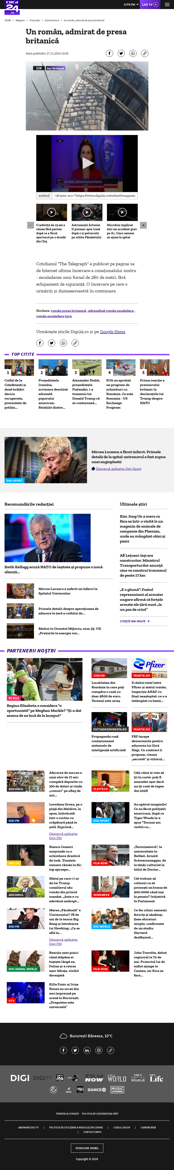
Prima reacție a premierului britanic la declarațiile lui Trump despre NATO (152, 391)
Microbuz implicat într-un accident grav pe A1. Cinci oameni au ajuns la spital (122, 231)
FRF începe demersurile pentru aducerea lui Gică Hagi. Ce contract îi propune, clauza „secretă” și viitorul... (148, 747)
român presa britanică (69, 310)
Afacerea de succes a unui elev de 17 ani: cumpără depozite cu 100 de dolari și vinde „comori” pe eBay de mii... (65, 783)
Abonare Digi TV (28, 1127)
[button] (87, 163)
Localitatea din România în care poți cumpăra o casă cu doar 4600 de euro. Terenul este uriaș (108, 691)
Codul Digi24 (122, 1127)
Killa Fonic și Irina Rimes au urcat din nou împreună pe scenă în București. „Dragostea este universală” (64, 995)
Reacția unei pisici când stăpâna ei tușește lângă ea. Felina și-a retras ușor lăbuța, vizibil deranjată (64, 963)
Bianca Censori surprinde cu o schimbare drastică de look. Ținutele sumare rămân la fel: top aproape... (65, 858)
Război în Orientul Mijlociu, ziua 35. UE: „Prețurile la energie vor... (70, 630)
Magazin (20, 20)
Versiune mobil (87, 1148)
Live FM (129, 4)
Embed (44, 195)
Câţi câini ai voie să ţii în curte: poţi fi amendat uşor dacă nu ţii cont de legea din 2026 (149, 781)
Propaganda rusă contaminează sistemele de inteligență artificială (109, 743)
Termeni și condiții (67, 1113)
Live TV (147, 4)
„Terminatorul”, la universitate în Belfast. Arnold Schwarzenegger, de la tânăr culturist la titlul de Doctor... (150, 858)
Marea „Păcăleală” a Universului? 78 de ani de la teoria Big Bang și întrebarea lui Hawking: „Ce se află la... (65, 921)
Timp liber (35, 20)
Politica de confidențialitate (100, 1113)
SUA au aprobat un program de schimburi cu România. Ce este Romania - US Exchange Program (119, 394)
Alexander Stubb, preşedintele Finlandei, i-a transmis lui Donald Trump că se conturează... (86, 391)
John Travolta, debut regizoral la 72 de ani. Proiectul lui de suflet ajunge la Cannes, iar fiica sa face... (150, 963)
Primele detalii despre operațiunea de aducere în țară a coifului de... (69, 610)
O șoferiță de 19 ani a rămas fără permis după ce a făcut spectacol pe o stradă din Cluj (51, 233)
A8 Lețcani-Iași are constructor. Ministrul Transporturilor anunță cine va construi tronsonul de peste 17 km (143, 565)
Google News (112, 331)
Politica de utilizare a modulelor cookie (76, 1127)
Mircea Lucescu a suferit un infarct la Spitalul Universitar (68, 591)
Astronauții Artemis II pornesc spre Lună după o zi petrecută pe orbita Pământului (86, 231)
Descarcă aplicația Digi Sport (118, 469)
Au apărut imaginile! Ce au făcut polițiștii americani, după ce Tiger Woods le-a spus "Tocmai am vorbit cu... (150, 815)
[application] (87, 163)
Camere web (148, 1127)
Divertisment (52, 20)
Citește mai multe (133, 621)
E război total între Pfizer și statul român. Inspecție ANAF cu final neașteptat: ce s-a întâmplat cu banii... (149, 691)
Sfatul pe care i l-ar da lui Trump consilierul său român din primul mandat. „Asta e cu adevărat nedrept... (64, 889)
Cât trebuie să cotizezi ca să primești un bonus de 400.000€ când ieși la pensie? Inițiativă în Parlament (150, 889)
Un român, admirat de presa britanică (84, 20)
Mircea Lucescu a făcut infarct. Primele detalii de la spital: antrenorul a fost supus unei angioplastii (129, 456)
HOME (8, 20)
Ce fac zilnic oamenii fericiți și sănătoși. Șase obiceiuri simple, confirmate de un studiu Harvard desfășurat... (150, 923)
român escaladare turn (54, 316)
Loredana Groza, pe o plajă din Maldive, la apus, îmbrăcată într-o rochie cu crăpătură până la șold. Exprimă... (65, 815)
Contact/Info (92, 1132)
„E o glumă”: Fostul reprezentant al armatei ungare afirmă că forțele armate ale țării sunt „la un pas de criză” (141, 599)
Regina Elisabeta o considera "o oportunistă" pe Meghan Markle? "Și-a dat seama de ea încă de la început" (44, 710)
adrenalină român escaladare (111, 310)
